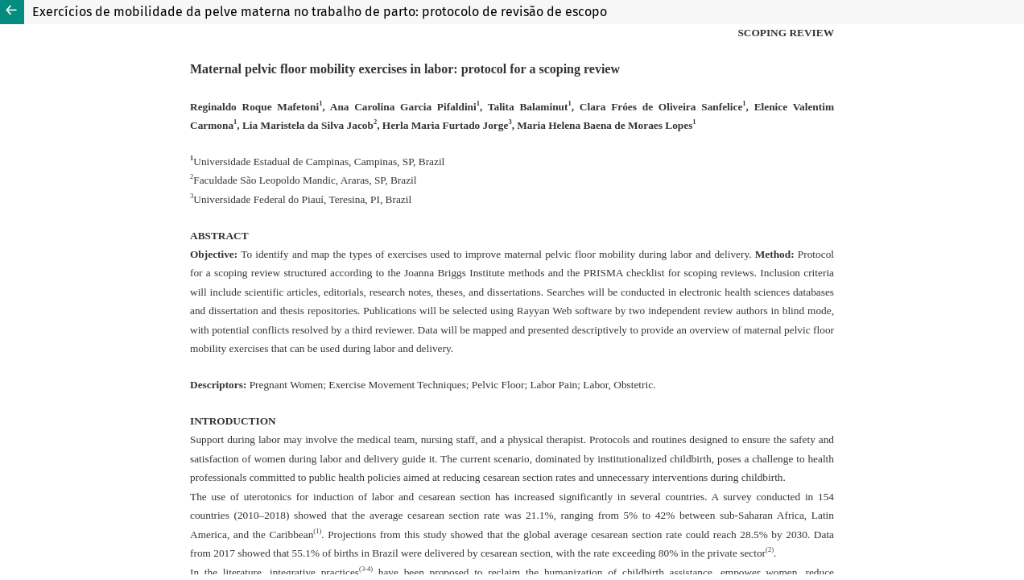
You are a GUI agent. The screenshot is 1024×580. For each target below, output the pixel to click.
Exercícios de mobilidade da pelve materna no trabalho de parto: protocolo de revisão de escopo (319, 11)
